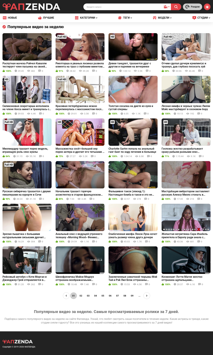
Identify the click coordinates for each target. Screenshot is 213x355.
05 (103, 295)
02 (81, 295)
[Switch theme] (207, 6)
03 (88, 295)
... (139, 295)
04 (95, 295)
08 (124, 295)
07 (117, 295)
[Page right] (147, 296)
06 (110, 295)
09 (132, 295)
